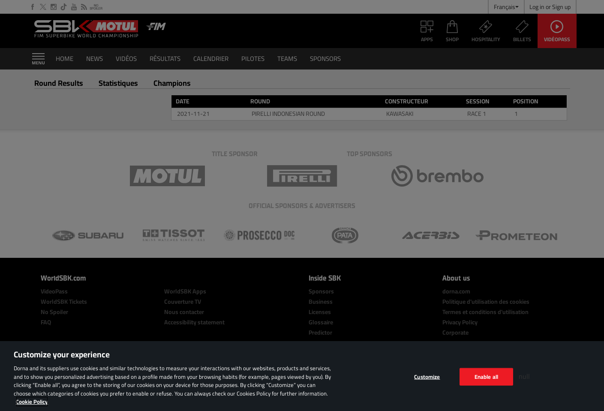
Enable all (486, 376)
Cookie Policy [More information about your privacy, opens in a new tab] (32, 401)
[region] (302, 376)
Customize (427, 376)
